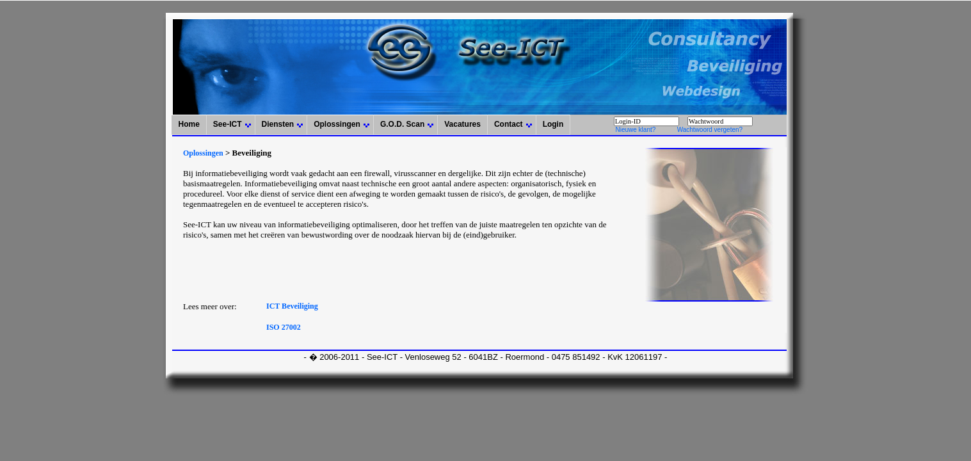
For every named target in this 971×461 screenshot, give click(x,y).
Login (553, 124)
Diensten (278, 124)
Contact (508, 124)
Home (188, 124)
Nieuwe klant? (635, 129)
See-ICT (227, 124)
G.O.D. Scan (402, 124)
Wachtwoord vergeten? (709, 129)
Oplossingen (337, 124)
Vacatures (462, 124)
